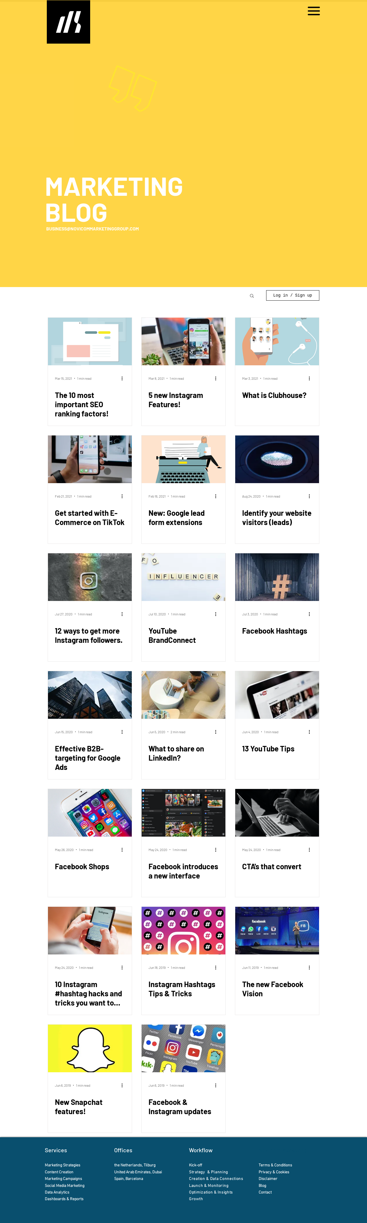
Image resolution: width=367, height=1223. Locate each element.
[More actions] (124, 378)
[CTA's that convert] (277, 813)
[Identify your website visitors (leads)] (277, 459)
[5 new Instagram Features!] (183, 341)
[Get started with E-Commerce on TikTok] (90, 459)
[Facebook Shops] (90, 813)
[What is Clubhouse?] (277, 341)
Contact (266, 1192)
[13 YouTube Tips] (277, 695)
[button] (314, 11)
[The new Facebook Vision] (277, 930)
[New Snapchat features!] (90, 1048)
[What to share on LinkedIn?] (183, 695)
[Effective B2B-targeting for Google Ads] (90, 695)
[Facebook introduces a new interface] (183, 813)
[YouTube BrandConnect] (183, 577)
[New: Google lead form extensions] (183, 459)
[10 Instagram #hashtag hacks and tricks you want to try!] (90, 930)
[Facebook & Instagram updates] (183, 1048)
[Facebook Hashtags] (277, 577)
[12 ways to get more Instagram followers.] (90, 577)
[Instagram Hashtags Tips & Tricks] (183, 930)
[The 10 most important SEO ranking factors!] (90, 341)
